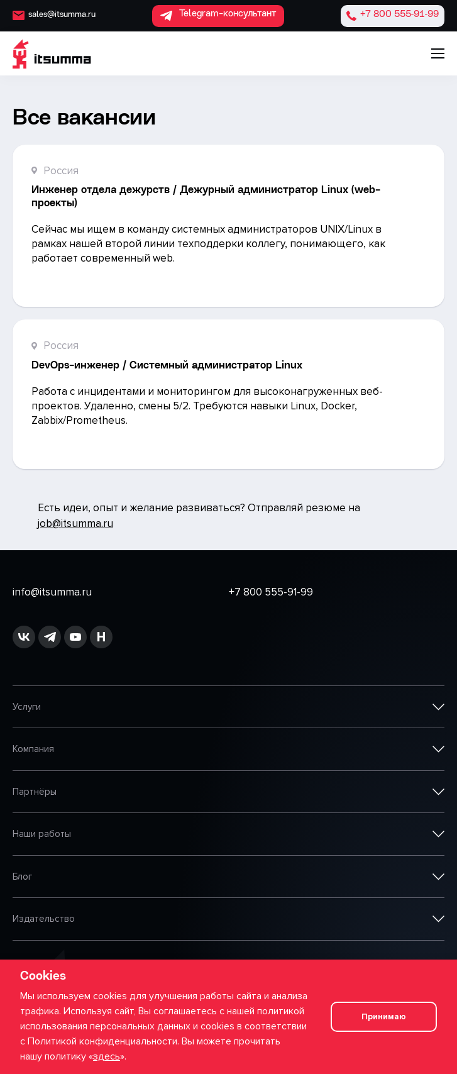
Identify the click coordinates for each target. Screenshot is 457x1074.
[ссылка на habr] (101, 637)
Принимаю (383, 1017)
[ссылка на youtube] (75, 637)
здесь (106, 1056)
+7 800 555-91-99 (271, 592)
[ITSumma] (52, 54)
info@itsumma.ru (52, 592)
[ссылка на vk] (24, 637)
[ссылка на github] (49, 637)
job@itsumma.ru (75, 523)
